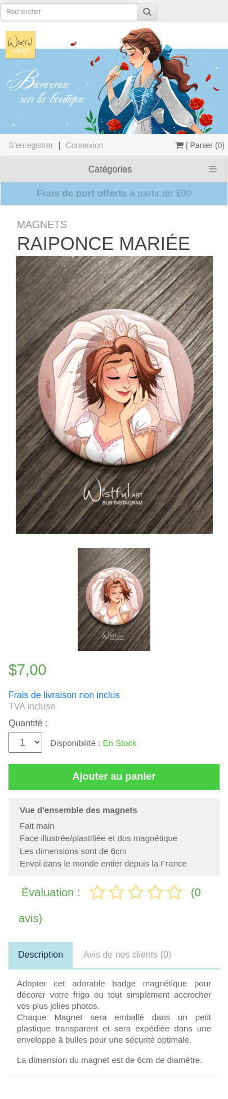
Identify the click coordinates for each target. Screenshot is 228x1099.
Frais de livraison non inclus (63, 695)
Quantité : (27, 723)
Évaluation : (52, 892)
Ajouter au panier (113, 776)
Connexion (85, 145)
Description (40, 954)
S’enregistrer (30, 145)
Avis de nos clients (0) (127, 954)
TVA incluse (31, 706)
